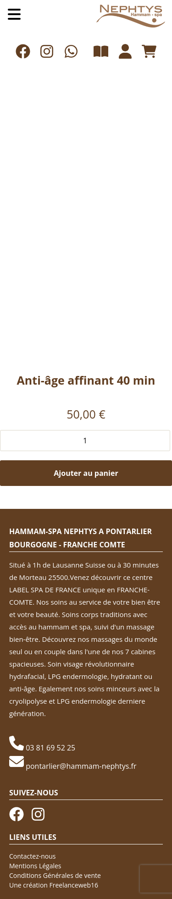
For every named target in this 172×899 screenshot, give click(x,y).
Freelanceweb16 (74, 885)
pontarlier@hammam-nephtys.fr (81, 766)
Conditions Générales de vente (55, 875)
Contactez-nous (32, 856)
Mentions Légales (35, 865)
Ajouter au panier (86, 473)
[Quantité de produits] (85, 440)
